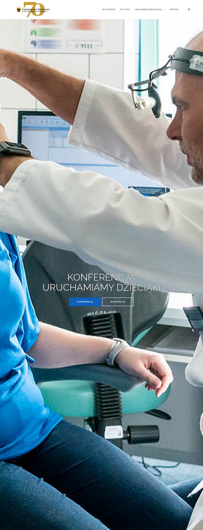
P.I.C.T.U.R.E (125, 9)
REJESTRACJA (117, 302)
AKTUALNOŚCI (108, 9)
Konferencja (85, 302)
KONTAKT (174, 9)
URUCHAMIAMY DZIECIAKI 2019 (148, 9)
